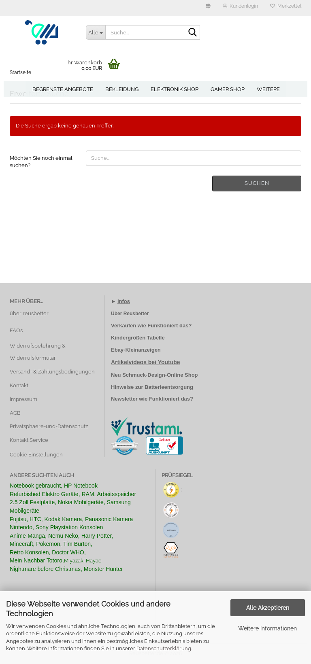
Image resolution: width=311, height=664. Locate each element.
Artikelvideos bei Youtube (145, 362)
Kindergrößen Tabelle (138, 338)
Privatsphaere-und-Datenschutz (49, 426)
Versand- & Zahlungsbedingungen (52, 372)
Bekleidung (121, 89)
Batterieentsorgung (169, 387)
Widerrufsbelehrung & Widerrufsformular (38, 352)
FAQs (16, 330)
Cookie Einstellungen (36, 455)
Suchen (257, 183)
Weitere (268, 89)
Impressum (23, 399)
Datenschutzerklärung (163, 648)
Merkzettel (285, 6)
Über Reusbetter (130, 313)
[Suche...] (95, 32)
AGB (15, 413)
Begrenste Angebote (62, 89)
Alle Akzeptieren (267, 608)
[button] (208, 8)
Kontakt (19, 385)
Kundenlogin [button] (240, 6)
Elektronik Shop (174, 89)
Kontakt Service (29, 440)
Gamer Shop (228, 89)
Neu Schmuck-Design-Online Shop (154, 375)
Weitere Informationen (267, 628)
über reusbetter (29, 313)
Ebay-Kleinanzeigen (136, 350)
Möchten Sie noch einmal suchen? (41, 162)
